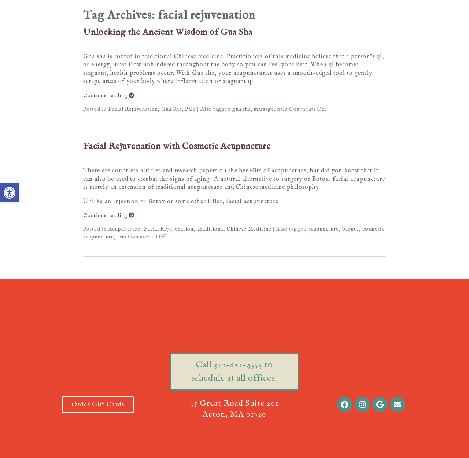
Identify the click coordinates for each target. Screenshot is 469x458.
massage (264, 109)
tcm (121, 237)
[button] (9, 192)
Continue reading (108, 95)
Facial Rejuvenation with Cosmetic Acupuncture (177, 146)
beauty (350, 229)
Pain (190, 109)
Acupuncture (124, 229)
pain (282, 109)
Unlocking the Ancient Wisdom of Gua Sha (167, 32)
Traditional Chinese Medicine (234, 229)
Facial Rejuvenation (133, 109)
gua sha (241, 109)
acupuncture (323, 229)
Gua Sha (171, 109)
